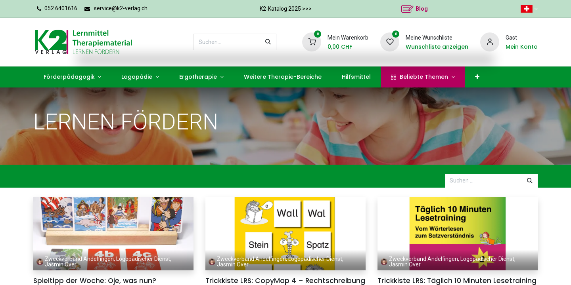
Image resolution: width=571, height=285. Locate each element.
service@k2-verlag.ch (121, 8)
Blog (422, 9)
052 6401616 (60, 8)
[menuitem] (72, 76)
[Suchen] (268, 42)
